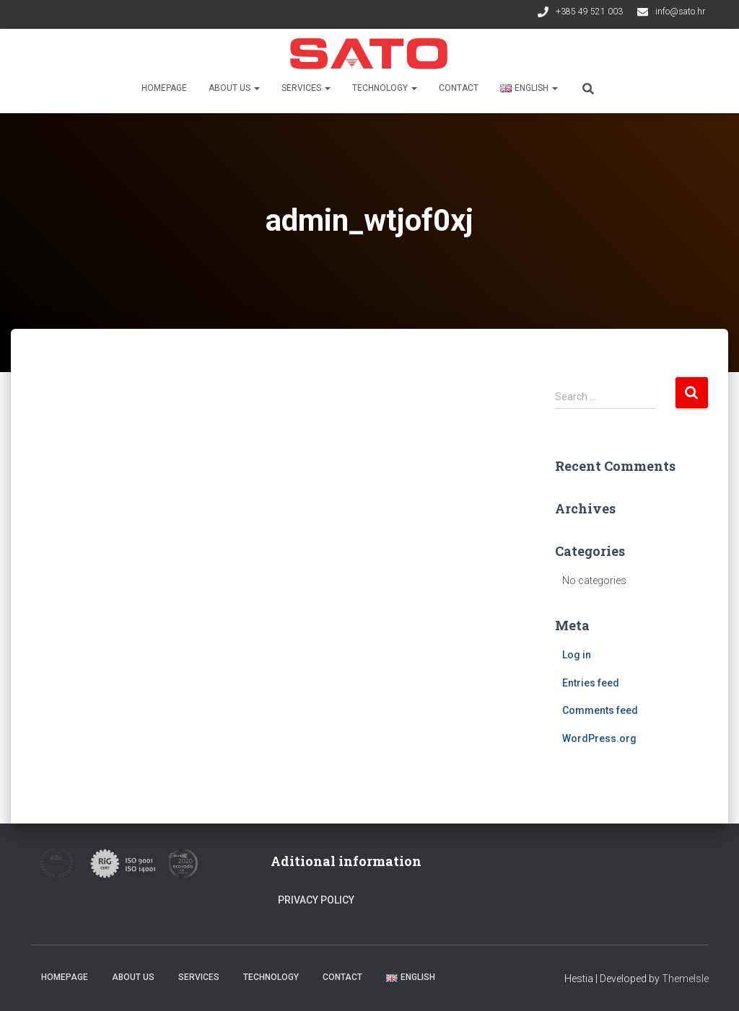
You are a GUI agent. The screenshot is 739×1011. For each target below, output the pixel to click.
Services (306, 88)
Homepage (164, 88)
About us (234, 88)
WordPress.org (599, 738)
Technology (384, 88)
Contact (458, 88)
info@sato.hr (680, 11)
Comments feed (600, 710)
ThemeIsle (685, 978)
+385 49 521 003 (589, 11)
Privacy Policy (316, 900)
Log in (576, 655)
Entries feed (590, 683)
